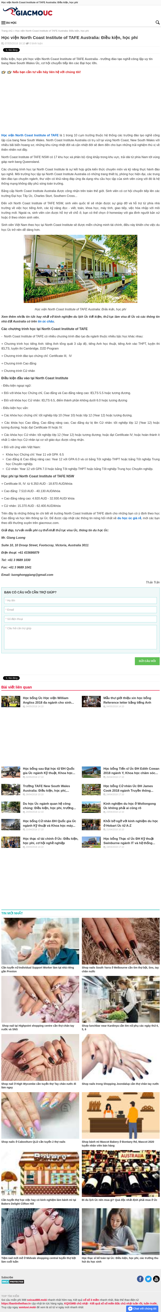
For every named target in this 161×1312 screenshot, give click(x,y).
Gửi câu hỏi (147, 661)
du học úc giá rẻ (129, 518)
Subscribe (7, 1277)
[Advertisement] (80, 102)
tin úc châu (46, 321)
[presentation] (103, 664)
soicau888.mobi (37, 1299)
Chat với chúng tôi (142, 1309)
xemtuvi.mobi (27, 1307)
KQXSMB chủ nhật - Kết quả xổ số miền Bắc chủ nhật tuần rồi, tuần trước (110, 1303)
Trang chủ (7, 30)
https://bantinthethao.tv (16, 1303)
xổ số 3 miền (91, 1299)
